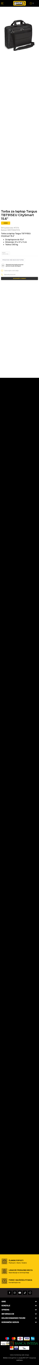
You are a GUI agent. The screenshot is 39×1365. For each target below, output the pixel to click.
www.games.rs (13, 1358)
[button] (10, 271)
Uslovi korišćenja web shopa (19, 1355)
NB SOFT (26, 1358)
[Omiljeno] (32, 3)
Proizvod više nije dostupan (13, 260)
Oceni (6, 223)
